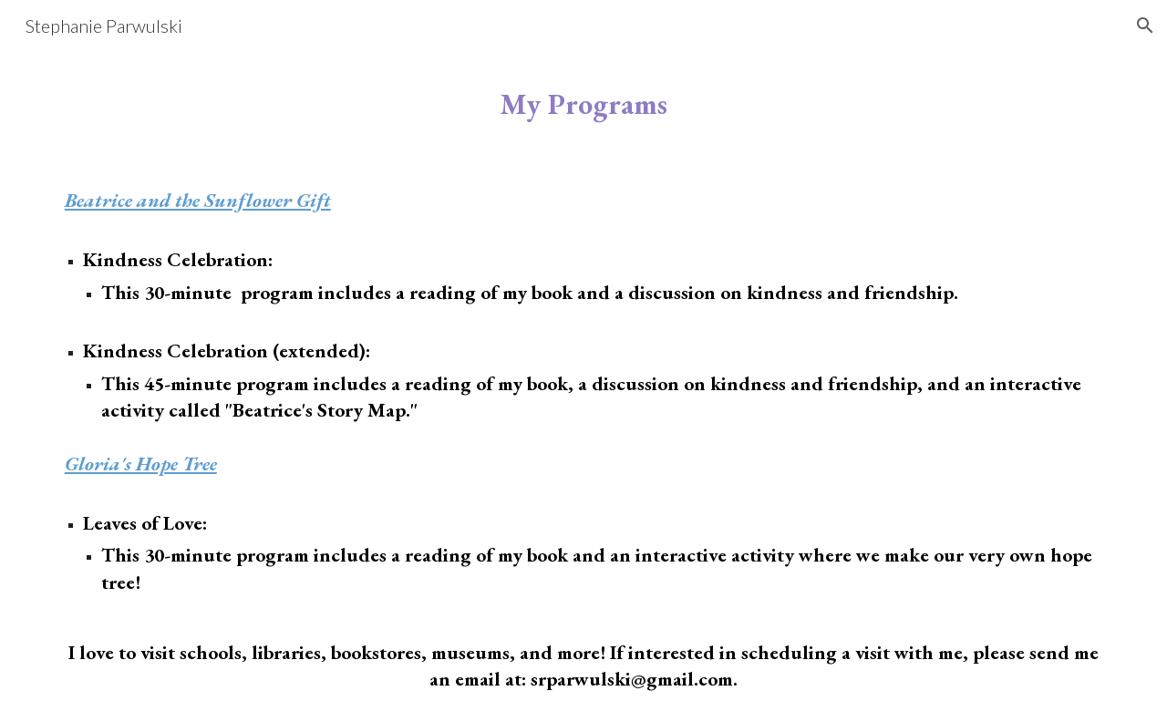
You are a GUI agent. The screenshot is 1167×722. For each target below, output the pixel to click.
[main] (583, 104)
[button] (1145, 25)
